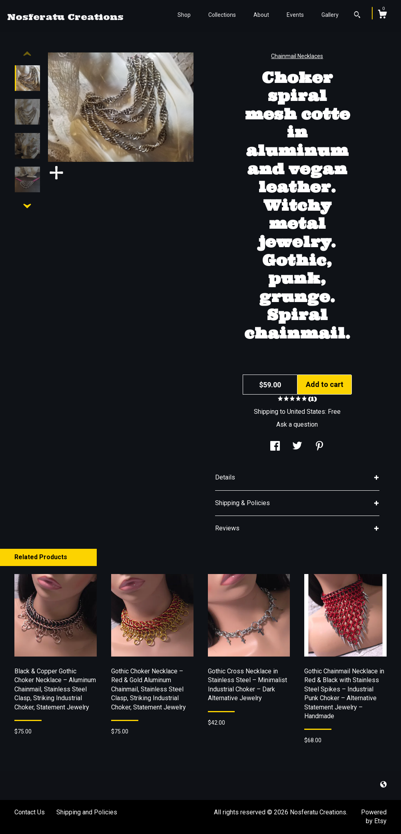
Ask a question (297, 424)
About (261, 15)
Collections (222, 15)
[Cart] (382, 15)
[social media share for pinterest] (319, 447)
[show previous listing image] (27, 54)
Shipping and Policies (86, 812)
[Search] (357, 15)
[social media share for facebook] (275, 447)
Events (295, 15)
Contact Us (29, 812)
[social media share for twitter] (297, 447)
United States (306, 411)
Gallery (330, 15)
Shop (184, 15)
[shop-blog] (383, 785)
